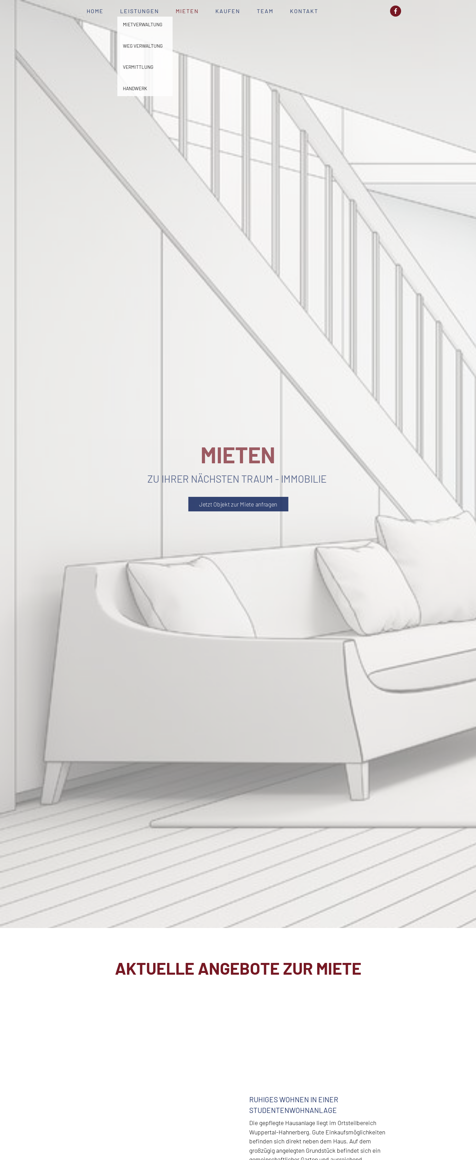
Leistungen (139, 11)
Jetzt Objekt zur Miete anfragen (237, 504)
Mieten (187, 11)
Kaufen (227, 11)
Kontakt (304, 11)
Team (265, 11)
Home (95, 11)
